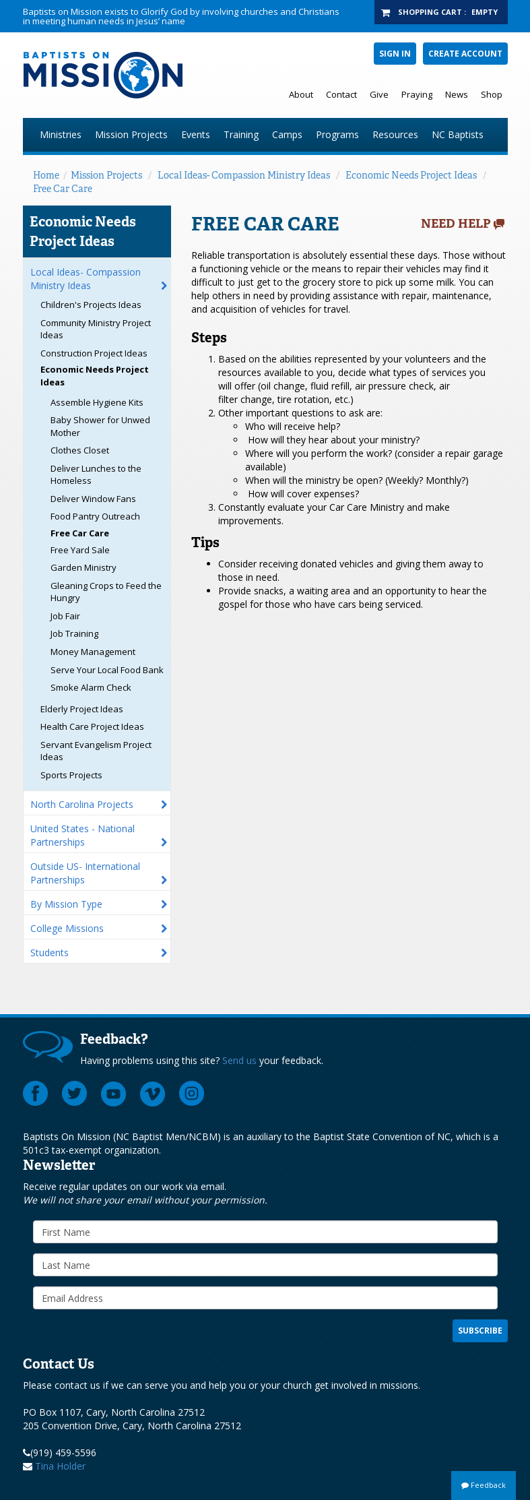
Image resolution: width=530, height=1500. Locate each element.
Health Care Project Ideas (92, 726)
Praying (416, 94)
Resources (395, 134)
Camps (287, 134)
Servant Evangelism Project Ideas (96, 751)
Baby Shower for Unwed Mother (100, 426)
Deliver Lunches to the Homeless (96, 474)
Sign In (395, 53)
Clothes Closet (80, 450)
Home (46, 175)
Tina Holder (60, 1466)
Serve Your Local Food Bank (107, 670)
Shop (491, 94)
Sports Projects (71, 775)
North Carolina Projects (81, 804)
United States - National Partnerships (82, 835)
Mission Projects (131, 134)
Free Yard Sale (80, 550)
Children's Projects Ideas (90, 305)
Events (195, 134)
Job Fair (65, 616)
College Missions (67, 928)
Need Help (456, 224)
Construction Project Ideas (93, 353)
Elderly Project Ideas (81, 709)
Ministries (60, 134)
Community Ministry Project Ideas (95, 329)
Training (241, 134)
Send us (239, 1060)
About (301, 94)
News (456, 94)
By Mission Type (66, 904)
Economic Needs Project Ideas (411, 175)
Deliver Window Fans (93, 499)
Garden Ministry (84, 567)
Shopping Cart (430, 12)
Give (379, 94)
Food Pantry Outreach (95, 516)
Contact (341, 94)
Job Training (74, 633)
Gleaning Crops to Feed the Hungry (106, 592)
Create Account (465, 53)
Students (49, 952)
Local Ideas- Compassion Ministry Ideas (244, 175)
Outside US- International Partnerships (85, 873)
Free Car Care (62, 189)
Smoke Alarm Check (91, 687)
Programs (337, 134)
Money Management (93, 652)
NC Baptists (458, 134)
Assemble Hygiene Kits (97, 402)
